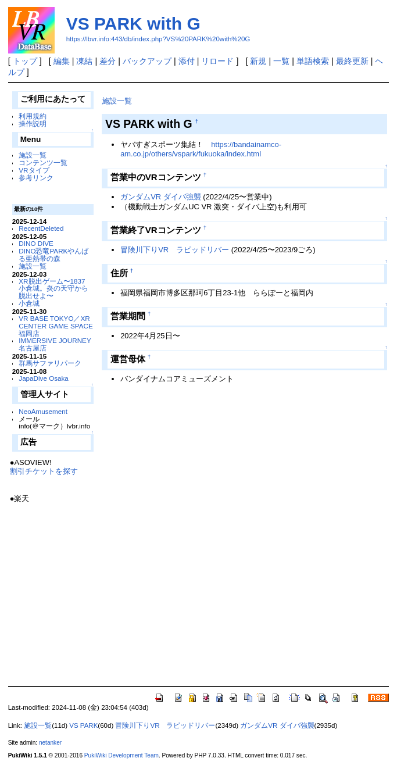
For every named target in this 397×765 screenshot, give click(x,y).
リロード (217, 61)
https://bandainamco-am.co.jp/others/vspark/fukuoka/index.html (200, 149)
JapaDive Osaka (44, 378)
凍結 (84, 61)
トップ (25, 61)
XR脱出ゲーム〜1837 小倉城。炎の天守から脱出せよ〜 (53, 288)
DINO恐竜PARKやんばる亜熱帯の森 (53, 254)
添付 (186, 61)
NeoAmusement (43, 411)
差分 (107, 61)
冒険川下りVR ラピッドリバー (174, 249)
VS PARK (83, 725)
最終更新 (352, 61)
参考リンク (36, 177)
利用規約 (33, 116)
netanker (50, 742)
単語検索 (312, 61)
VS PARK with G (133, 23)
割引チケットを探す (44, 471)
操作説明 (33, 123)
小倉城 (29, 303)
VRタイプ (34, 170)
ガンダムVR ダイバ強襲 (160, 196)
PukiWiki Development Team (121, 755)
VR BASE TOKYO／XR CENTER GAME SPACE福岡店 (55, 325)
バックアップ (147, 61)
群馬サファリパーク (50, 363)
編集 (61, 61)
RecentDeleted (41, 228)
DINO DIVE (36, 243)
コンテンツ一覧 (43, 162)
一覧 (281, 61)
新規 (258, 61)
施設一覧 (33, 155)
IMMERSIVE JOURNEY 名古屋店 (55, 344)
